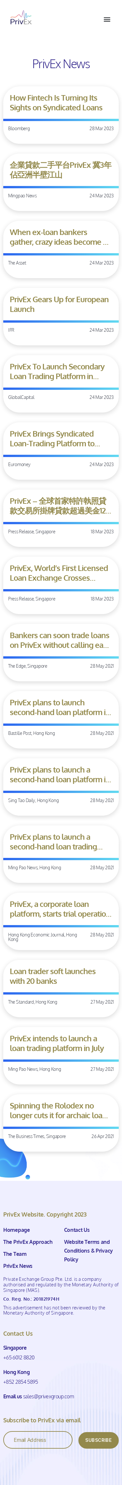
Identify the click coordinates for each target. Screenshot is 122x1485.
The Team (15, 1254)
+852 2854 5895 (20, 1382)
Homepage (16, 1230)
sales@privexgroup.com (48, 1396)
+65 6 (9, 1357)
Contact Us (77, 1230)
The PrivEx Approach (28, 1242)
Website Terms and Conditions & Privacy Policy (88, 1251)
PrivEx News (18, 1266)
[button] (107, 19)
